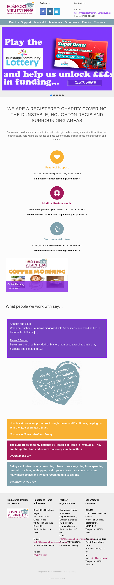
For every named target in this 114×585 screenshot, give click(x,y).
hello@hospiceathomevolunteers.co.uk (92, 13)
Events (86, 22)
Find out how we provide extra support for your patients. (57, 214)
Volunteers (72, 22)
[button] (57, 58)
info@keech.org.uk (100, 558)
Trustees (99, 22)
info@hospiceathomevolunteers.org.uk (77, 539)
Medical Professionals (48, 22)
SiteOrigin (54, 578)
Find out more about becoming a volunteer (57, 178)
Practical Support (20, 22)
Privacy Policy (40, 555)
